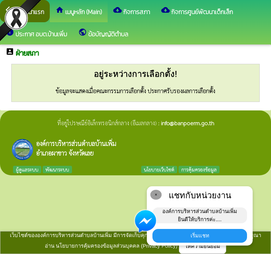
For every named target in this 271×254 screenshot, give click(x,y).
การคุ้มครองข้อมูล (199, 169)
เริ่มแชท (200, 235)
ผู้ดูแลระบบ (27, 169)
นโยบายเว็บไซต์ (159, 169)
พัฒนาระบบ (57, 169)
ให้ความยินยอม (202, 246)
